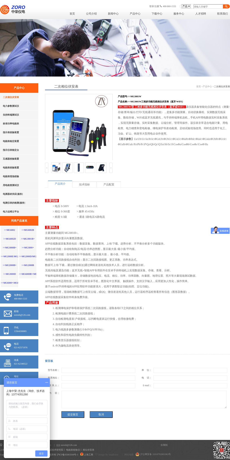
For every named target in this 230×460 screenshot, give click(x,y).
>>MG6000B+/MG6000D (31, 274)
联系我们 (222, 13)
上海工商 (88, 454)
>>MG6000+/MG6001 (11, 282)
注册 (156, 6)
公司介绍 (91, 13)
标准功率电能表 (11, 123)
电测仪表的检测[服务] (14, 202)
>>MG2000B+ (9, 265)
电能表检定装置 (11, 141)
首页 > (199, 86)
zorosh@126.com (63, 445)
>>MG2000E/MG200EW (13, 256)
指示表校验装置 (11, 132)
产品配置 (109, 184)
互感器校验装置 (11, 158)
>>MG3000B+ (9, 247)
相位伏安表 (88, 450)
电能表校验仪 (73, 450)
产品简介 (60, 183)
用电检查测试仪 (11, 185)
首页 (72, 13)
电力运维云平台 (11, 211)
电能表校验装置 (11, 167)
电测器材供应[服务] (13, 194)
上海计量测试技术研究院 (50, 450)
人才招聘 (200, 13)
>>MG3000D (9, 274)
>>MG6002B (28, 230)
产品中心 (135, 13)
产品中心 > (208, 86)
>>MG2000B (28, 265)
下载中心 (157, 13)
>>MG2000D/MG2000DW (31, 256)
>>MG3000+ (28, 247)
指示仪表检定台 (11, 150)
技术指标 (84, 184)
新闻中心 (113, 13)
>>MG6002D (9, 238)
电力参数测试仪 (11, 106)
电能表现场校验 (11, 176)
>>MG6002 (9, 230)
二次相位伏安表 (11, 97)
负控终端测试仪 (11, 114)
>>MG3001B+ (28, 238)
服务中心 (178, 13)
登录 (151, 6)
